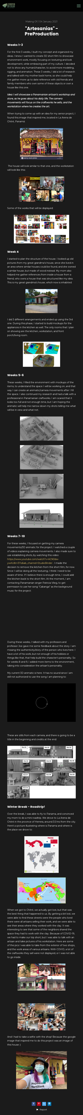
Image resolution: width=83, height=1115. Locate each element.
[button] (41, 1110)
